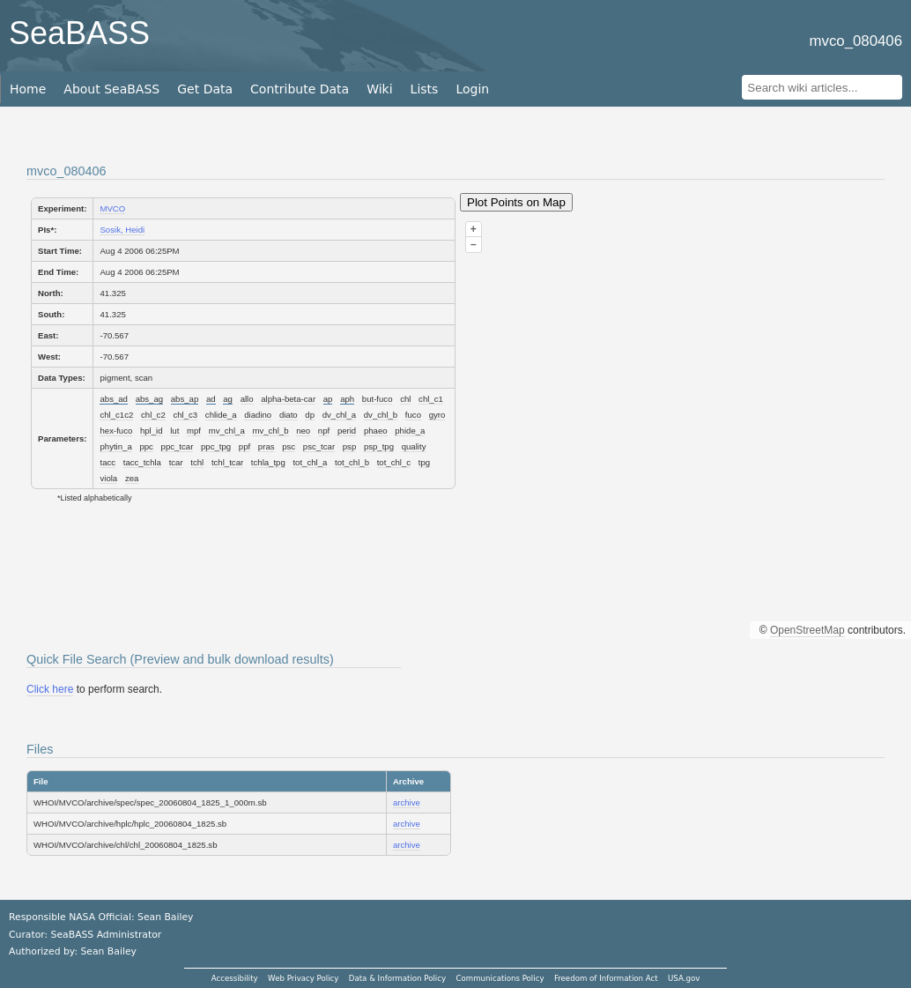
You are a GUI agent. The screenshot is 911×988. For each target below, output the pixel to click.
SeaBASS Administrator (106, 934)
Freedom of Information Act (606, 978)
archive (406, 802)
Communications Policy (500, 978)
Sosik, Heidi (122, 229)
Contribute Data (299, 89)
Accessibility (234, 978)
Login (472, 89)
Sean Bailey (108, 951)
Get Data (205, 89)
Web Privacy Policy (303, 978)
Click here (49, 689)
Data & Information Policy (397, 978)
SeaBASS (79, 33)
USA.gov (684, 978)
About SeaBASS (111, 89)
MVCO (112, 208)
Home (28, 89)
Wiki (379, 89)
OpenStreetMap (807, 630)
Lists (425, 89)
